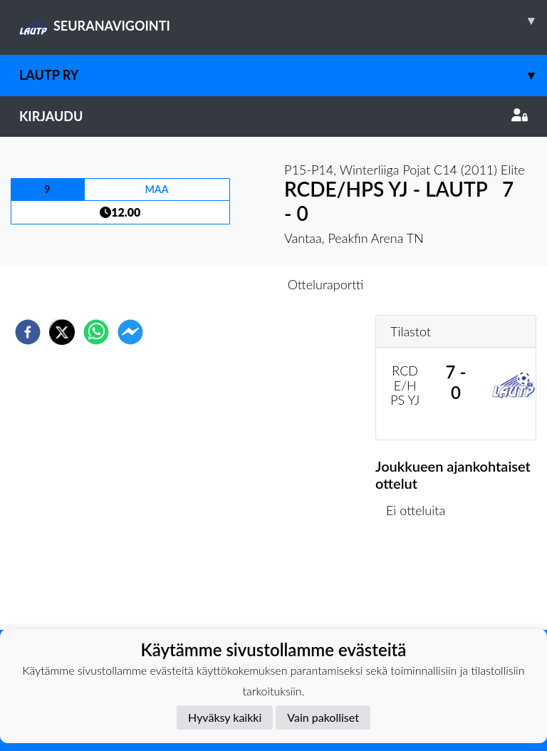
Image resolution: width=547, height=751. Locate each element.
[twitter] (62, 332)
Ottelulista (421, 582)
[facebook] (28, 332)
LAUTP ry (283, 75)
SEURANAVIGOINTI (283, 20)
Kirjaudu (273, 116)
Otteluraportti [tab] (326, 284)
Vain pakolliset (323, 717)
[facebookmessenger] (130, 332)
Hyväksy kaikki (224, 717)
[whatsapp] (96, 332)
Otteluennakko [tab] (224, 284)
